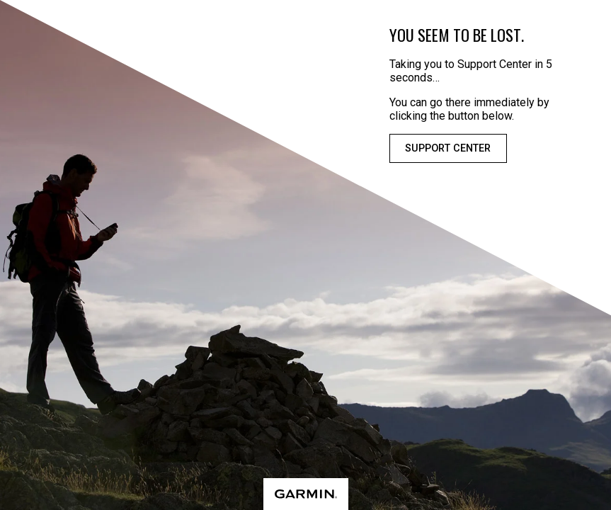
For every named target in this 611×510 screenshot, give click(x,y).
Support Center (448, 148)
